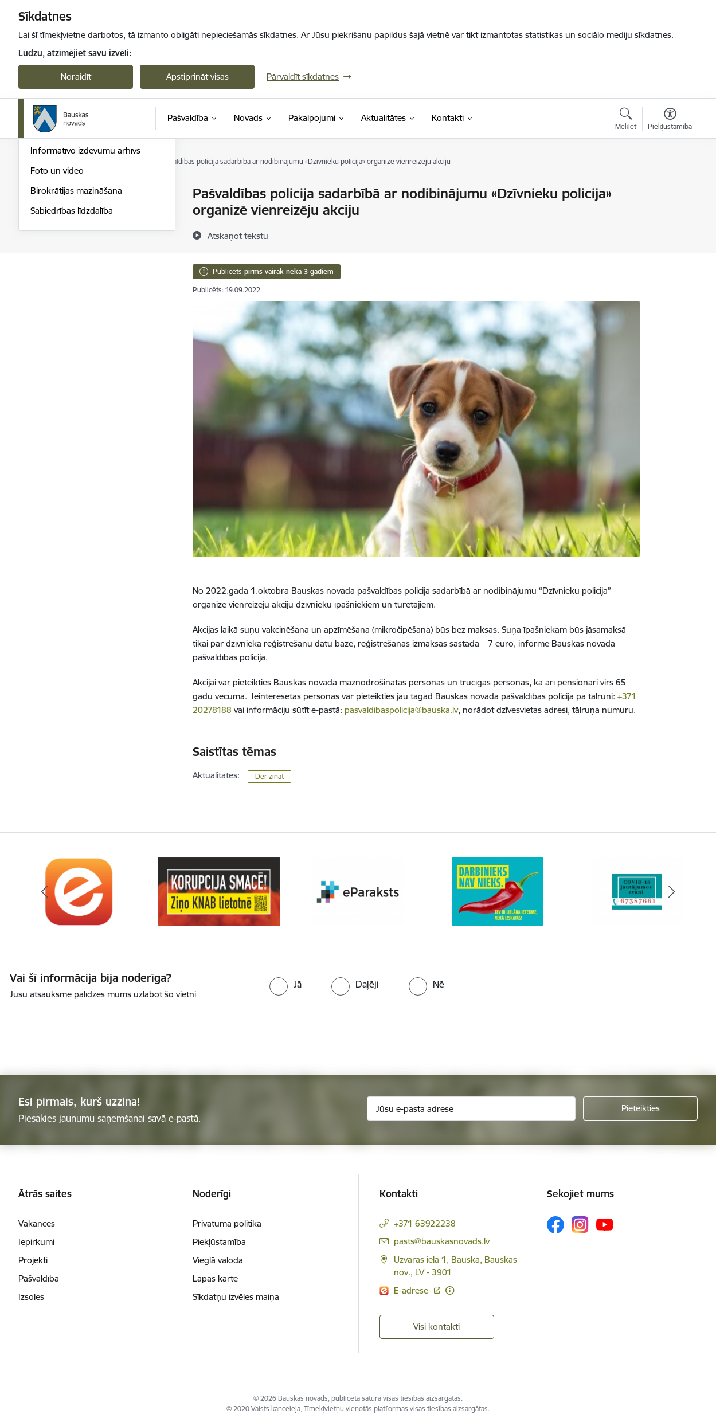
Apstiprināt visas (197, 76)
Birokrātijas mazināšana (76, 313)
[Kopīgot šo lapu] (670, 217)
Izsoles (31, 1296)
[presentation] (96, 1032)
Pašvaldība (38, 1278)
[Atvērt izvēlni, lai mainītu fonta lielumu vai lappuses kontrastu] (670, 120)
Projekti (33, 1260)
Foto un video (57, 293)
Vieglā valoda (218, 1260)
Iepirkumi (36, 1241)
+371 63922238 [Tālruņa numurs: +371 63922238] (425, 1223)
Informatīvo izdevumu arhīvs (85, 274)
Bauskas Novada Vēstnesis (81, 254)
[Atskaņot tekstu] (238, 235)
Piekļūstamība (219, 1241)
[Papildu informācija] (449, 1290)
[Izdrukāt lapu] (670, 189)
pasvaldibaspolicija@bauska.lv (401, 709)
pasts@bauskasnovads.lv (442, 1241)
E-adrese (412, 1290)
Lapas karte (215, 1278)
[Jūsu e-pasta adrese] (471, 1108)
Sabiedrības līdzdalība (71, 333)
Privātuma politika (227, 1223)
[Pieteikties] (640, 1108)
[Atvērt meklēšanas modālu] (625, 120)
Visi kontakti (436, 1326)
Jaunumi (46, 234)
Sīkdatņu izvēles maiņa (236, 1296)
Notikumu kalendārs (69, 214)
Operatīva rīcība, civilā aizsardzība (94, 194)
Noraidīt (76, 76)
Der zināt (269, 776)
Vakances (36, 1223)
